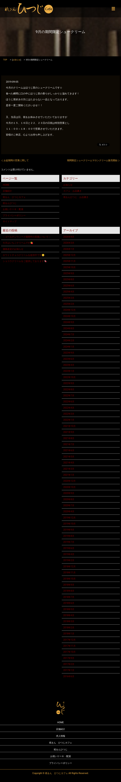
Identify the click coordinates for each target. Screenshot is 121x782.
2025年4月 (68, 291)
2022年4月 (68, 407)
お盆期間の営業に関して (16, 160)
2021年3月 (68, 469)
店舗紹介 (7, 191)
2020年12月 (69, 481)
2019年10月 (69, 523)
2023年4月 (68, 365)
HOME (6, 185)
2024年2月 (68, 340)
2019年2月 (68, 560)
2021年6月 (68, 450)
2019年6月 (68, 548)
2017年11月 (69, 646)
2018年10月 (69, 578)
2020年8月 (68, 499)
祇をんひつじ (9, 203)
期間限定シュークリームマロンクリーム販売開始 (92, 160)
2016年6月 (68, 676)
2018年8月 (68, 590)
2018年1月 (68, 633)
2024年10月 (69, 316)
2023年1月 (68, 371)
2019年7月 (68, 542)
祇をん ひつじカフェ (14, 197)
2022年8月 (68, 389)
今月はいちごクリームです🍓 (18, 243)
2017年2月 (68, 664)
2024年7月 (68, 334)
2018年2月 (68, 627)
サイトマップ (9, 221)
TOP (5, 60)
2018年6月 (68, 603)
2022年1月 (68, 420)
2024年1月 (68, 346)
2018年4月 (68, 615)
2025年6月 (68, 285)
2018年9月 (68, 584)
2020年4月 (68, 511)
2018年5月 (68, 609)
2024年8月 (68, 328)
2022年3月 (68, 413)
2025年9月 (68, 273)
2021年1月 (68, 475)
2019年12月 (69, 517)
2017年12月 (69, 639)
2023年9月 (68, 352)
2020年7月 (68, 505)
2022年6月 (68, 401)
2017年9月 (68, 658)
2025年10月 (69, 267)
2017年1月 (68, 670)
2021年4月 (68, 462)
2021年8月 (68, 438)
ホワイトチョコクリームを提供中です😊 (23, 255)
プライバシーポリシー (14, 215)
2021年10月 (69, 426)
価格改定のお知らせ (13, 249)
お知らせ (16, 60)
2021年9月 (68, 432)
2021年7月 (68, 444)
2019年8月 (68, 536)
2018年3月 (68, 621)
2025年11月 (69, 261)
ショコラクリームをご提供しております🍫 (25, 261)
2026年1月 (68, 249)
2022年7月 (68, 395)
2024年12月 (69, 310)
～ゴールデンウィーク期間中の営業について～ (27, 236)
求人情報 (60, 736)
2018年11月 (69, 572)
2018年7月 (68, 597)
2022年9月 (68, 383)
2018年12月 (69, 566)
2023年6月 (68, 359)
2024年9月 (68, 322)
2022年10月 (69, 377)
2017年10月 (69, 652)
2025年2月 (68, 304)
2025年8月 (68, 279)
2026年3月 (68, 243)
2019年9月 (68, 529)
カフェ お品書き (72, 191)
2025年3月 (68, 298)
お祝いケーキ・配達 (13, 209)
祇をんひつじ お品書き (76, 197)
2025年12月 (69, 255)
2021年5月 (68, 456)
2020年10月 (69, 487)
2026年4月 (68, 236)
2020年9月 (68, 493)
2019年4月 (68, 554)
